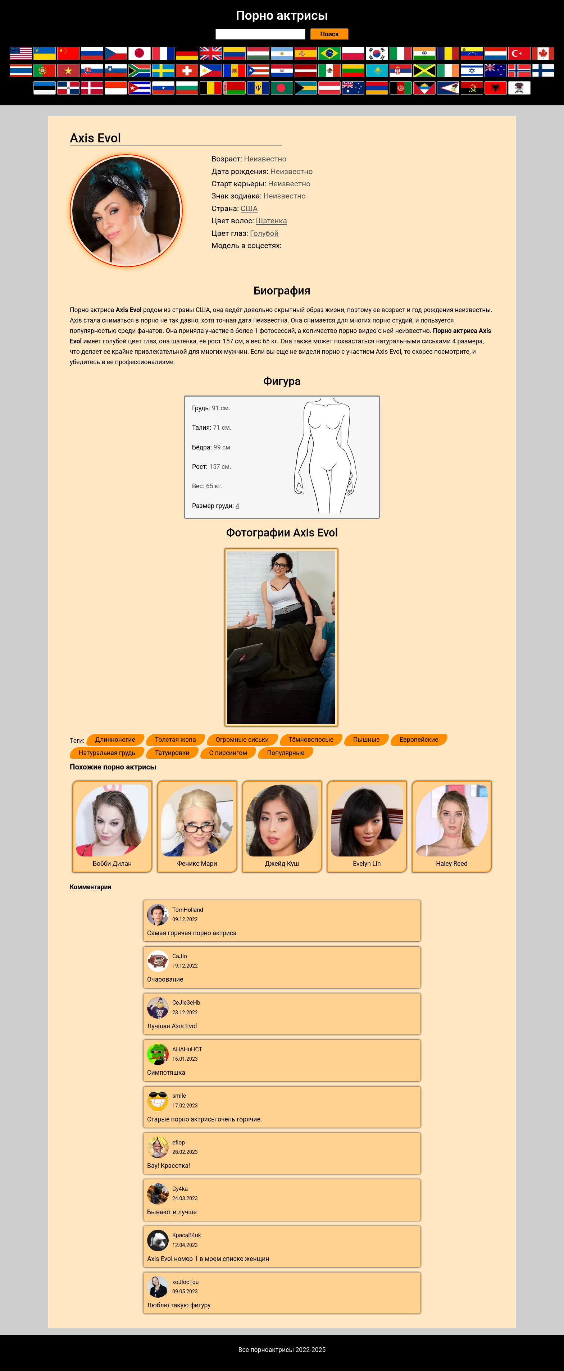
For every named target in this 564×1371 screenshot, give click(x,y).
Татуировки (172, 753)
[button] (282, 638)
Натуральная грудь (107, 753)
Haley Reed (452, 863)
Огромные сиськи (242, 739)
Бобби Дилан (112, 863)
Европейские (419, 739)
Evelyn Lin (367, 863)
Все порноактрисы (266, 1349)
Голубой (264, 233)
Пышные (366, 739)
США (249, 208)
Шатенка (271, 220)
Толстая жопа (175, 739)
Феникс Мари (197, 863)
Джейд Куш (282, 863)
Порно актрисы (282, 15)
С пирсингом (228, 753)
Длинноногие (115, 739)
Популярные (285, 753)
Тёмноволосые (311, 739)
